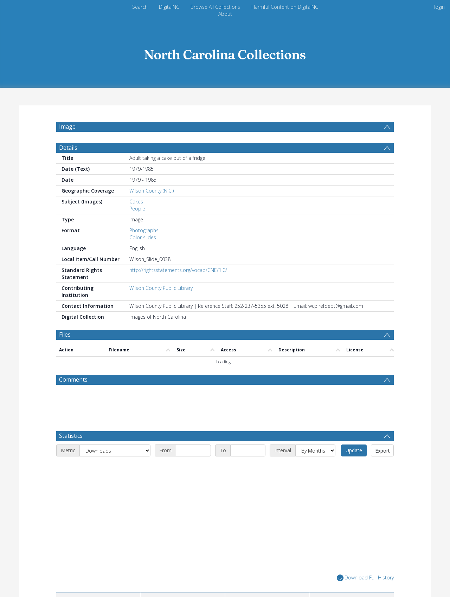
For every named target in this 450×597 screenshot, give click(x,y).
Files (65, 334)
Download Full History (365, 578)
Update (354, 450)
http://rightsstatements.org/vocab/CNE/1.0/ (178, 270)
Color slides (142, 237)
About (225, 14)
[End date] (247, 450)
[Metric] (114, 450)
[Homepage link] (225, 52)
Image (67, 126)
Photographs (144, 230)
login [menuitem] (439, 7)
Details (68, 147)
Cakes (136, 201)
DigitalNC (169, 7)
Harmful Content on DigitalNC (284, 7)
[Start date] (193, 450)
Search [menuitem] (140, 7)
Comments (73, 379)
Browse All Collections (215, 7)
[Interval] (315, 450)
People (137, 208)
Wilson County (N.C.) (151, 190)
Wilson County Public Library (161, 288)
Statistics (71, 436)
